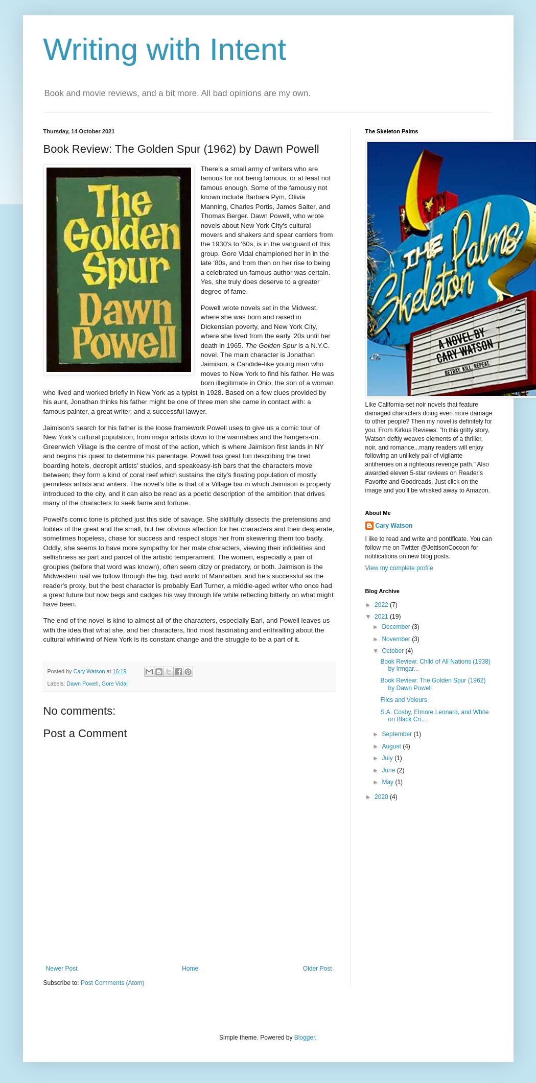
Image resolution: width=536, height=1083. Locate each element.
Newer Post (62, 968)
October (393, 650)
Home (190, 968)
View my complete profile (399, 568)
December (397, 626)
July (388, 758)
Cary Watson (394, 525)
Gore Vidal (115, 683)
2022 (382, 604)
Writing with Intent (165, 49)
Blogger (304, 1037)
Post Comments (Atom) (113, 982)
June (389, 770)
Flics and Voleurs (403, 699)
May (388, 782)
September (397, 734)
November (397, 639)
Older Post (317, 968)
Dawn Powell (82, 683)
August (392, 746)
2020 (382, 797)
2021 (382, 616)
